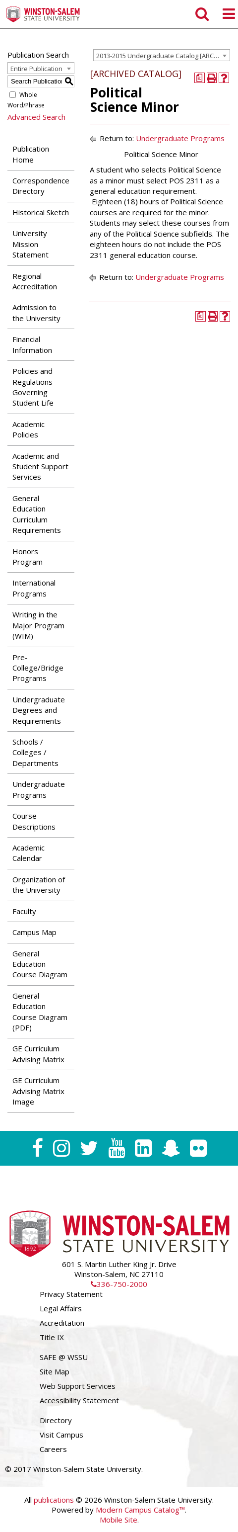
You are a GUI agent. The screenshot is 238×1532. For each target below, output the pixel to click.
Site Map (54, 1371)
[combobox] (161, 55)
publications (54, 1500)
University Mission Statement (30, 243)
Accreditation (62, 1323)
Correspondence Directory (40, 185)
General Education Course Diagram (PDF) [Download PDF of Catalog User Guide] (39, 1011)
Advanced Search (36, 117)
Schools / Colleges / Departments (35, 752)
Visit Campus (61, 1435)
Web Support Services (78, 1386)
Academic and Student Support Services (40, 466)
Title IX (52, 1337)
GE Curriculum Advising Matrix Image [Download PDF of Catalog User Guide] (38, 1090)
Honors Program (27, 556)
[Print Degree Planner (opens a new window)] (199, 78)
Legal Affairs (61, 1308)
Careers (53, 1449)
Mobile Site (118, 1520)
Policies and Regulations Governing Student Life (33, 387)
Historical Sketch (40, 212)
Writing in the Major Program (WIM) (38, 625)
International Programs (34, 588)
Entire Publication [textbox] (36, 68)
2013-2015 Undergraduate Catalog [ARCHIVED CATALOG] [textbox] (163, 55)
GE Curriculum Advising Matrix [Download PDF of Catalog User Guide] (38, 1053)
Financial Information (32, 344)
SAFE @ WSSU (64, 1357)
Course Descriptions (34, 821)
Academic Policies (28, 429)
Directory (56, 1420)
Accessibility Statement (79, 1400)
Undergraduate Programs (38, 789)
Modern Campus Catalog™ (140, 1510)
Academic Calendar (28, 853)
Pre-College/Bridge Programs (37, 667)
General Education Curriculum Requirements (36, 514)
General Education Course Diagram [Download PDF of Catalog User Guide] (39, 964)
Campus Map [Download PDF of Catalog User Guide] (34, 932)
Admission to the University (36, 312)
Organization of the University (38, 884)
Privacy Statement (71, 1294)
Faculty (24, 911)
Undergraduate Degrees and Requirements (38, 710)
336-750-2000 (119, 1284)
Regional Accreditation (34, 281)
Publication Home (30, 154)
